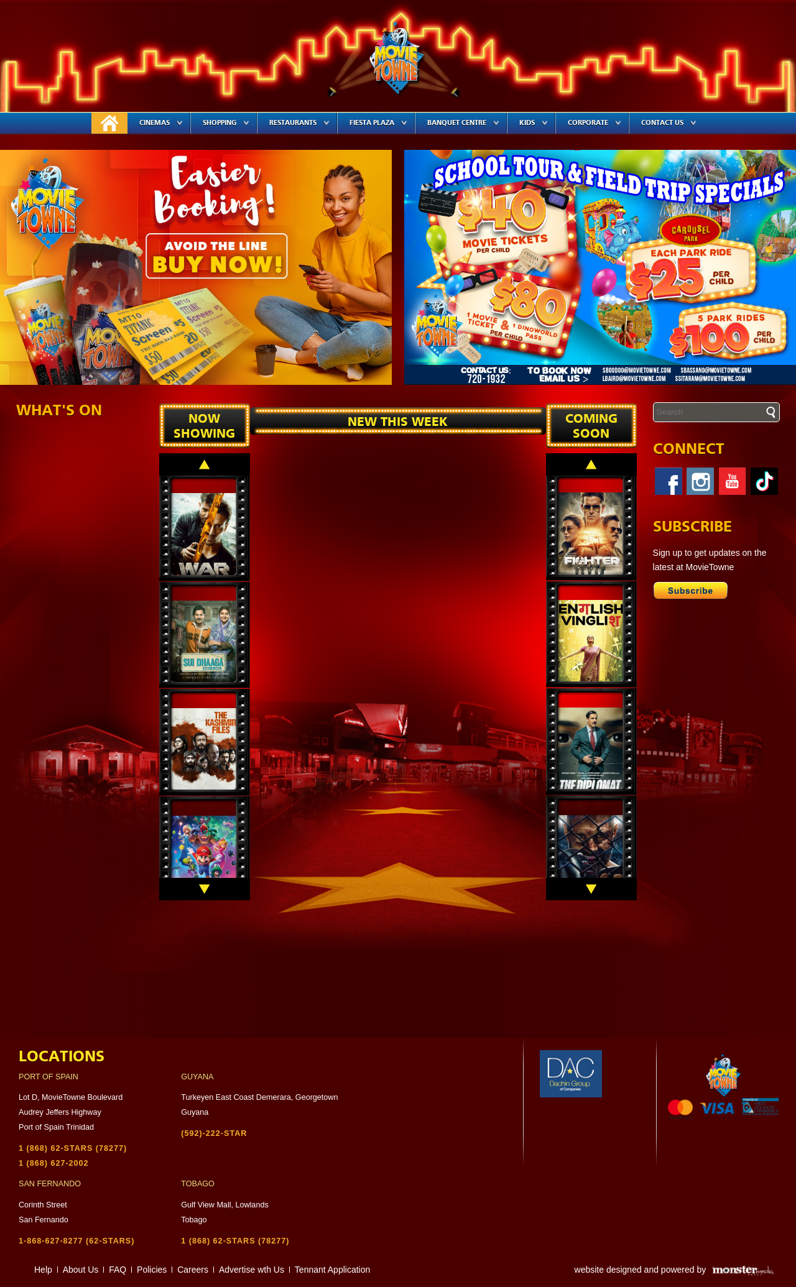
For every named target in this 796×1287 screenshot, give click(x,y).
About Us (81, 1269)
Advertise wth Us (251, 1269)
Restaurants (299, 122)
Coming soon (591, 426)
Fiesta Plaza (378, 122)
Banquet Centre (463, 122)
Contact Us (668, 122)
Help (43, 1269)
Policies (152, 1269)
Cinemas (161, 122)
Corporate (594, 122)
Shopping (226, 122)
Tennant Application (332, 1269)
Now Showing (204, 426)
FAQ (117, 1269)
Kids (533, 122)
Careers (192, 1269)
